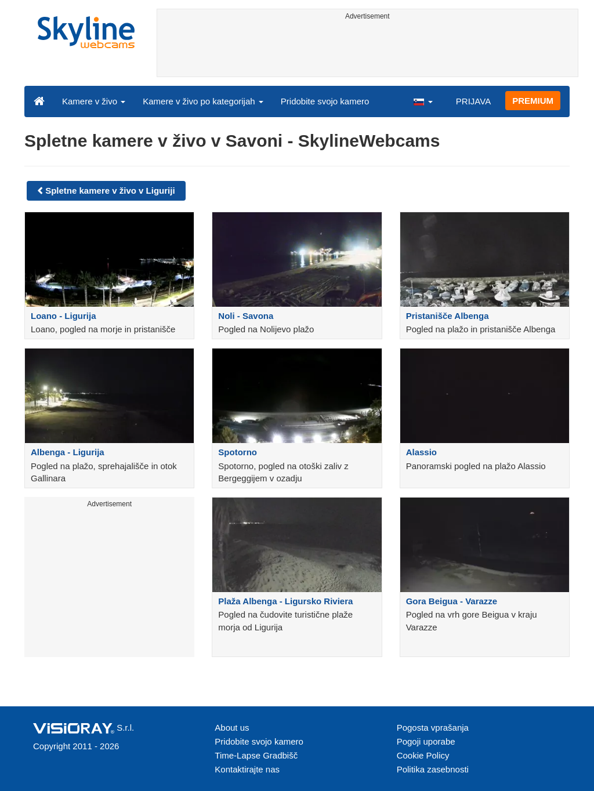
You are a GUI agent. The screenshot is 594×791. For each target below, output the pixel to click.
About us (232, 727)
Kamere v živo (93, 101)
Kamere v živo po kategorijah (203, 101)
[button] (422, 100)
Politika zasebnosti (433, 769)
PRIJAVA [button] (473, 101)
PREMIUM (532, 101)
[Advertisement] (367, 50)
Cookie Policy (423, 755)
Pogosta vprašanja (433, 727)
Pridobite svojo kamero (325, 101)
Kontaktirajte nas (247, 769)
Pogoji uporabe (426, 741)
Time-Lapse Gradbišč (256, 755)
